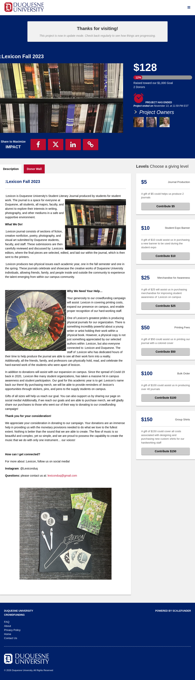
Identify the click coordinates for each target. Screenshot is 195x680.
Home (7, 634)
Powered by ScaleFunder (173, 610)
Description (11, 169)
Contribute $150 (165, 451)
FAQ (6, 621)
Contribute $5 (165, 206)
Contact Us (10, 638)
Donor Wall (34, 169)
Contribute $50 (166, 351)
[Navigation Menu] (189, 7)
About (7, 625)
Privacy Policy (12, 630)
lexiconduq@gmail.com (62, 475)
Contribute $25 (166, 305)
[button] (38, 144)
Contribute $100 (165, 397)
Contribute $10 (166, 256)
